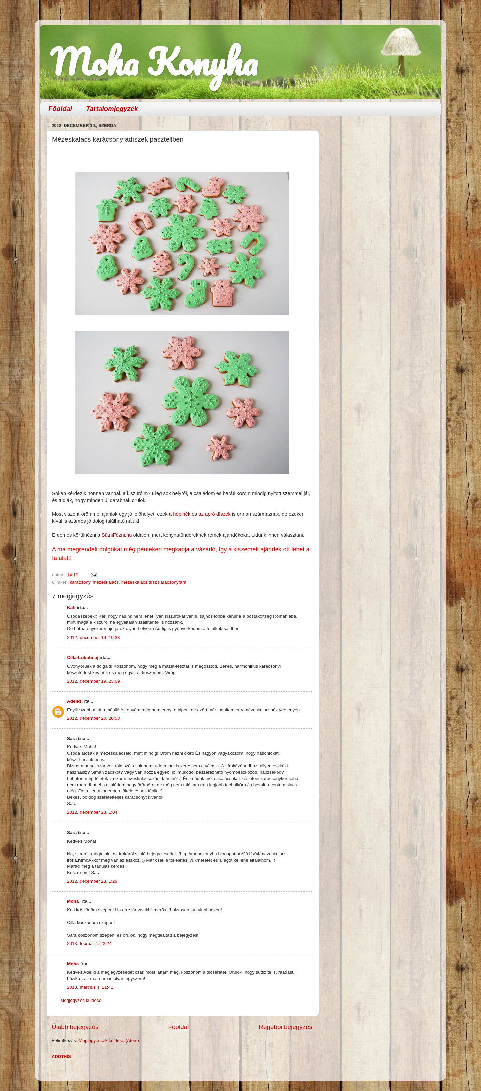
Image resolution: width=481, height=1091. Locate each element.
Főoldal (60, 108)
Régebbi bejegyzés (285, 1026)
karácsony (80, 582)
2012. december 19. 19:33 (93, 637)
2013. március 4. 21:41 (90, 987)
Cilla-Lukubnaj (82, 657)
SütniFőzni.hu (117, 535)
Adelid (74, 701)
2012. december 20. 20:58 (93, 718)
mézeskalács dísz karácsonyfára (153, 582)
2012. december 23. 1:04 (92, 812)
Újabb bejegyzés (75, 1026)
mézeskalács (106, 582)
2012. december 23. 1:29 (92, 881)
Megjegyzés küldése (80, 1000)
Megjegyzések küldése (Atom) (108, 1040)
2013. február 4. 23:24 (89, 943)
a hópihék (180, 514)
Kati (71, 607)
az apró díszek (214, 514)
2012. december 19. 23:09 (93, 681)
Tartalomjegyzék (112, 108)
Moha (73, 901)
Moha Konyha (153, 61)
